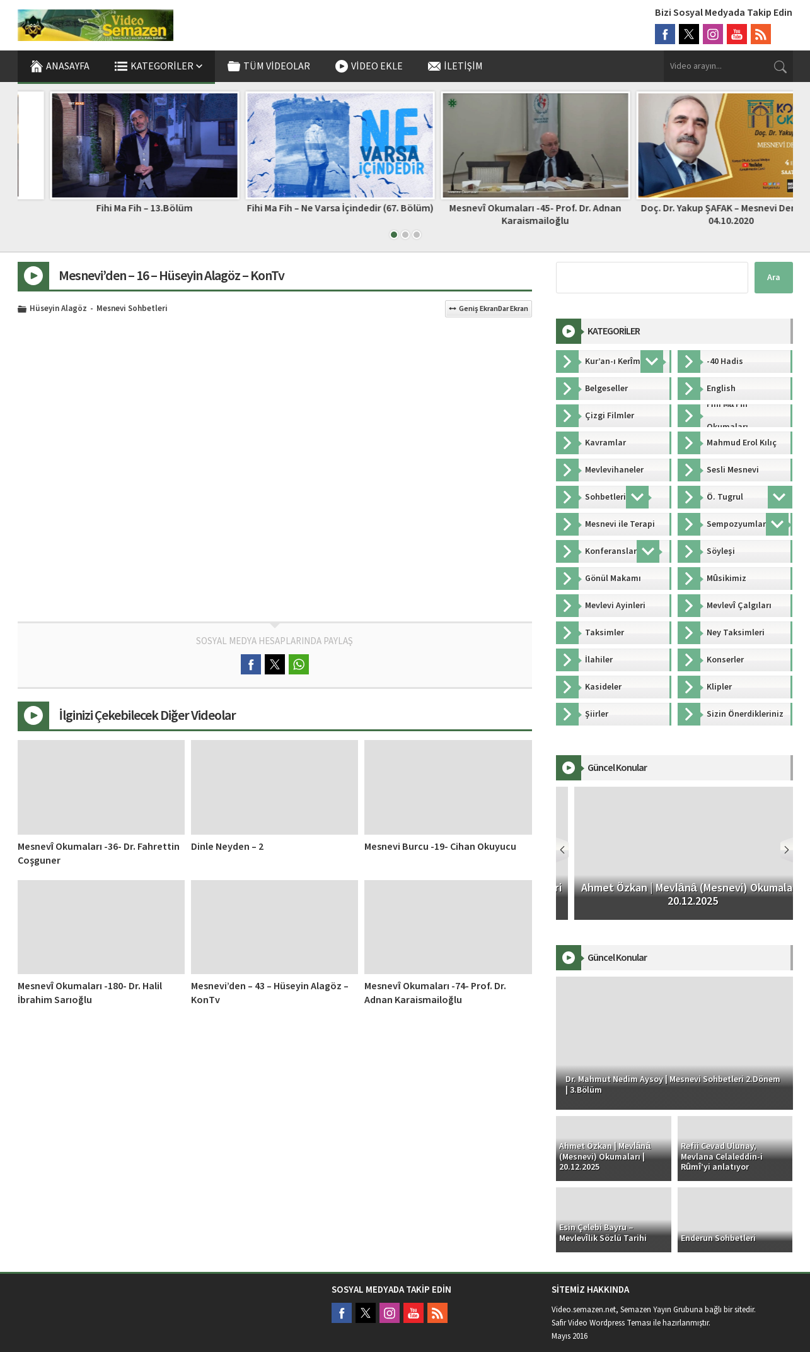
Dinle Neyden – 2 (227, 847)
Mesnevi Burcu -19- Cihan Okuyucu (440, 847)
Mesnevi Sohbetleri (132, 309)
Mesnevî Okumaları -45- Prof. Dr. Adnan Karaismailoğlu (698, 214)
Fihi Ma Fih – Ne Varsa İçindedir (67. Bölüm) (503, 208)
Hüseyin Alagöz (58, 309)
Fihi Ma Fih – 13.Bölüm (307, 208)
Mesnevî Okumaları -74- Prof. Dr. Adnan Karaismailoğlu (435, 993)
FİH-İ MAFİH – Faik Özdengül (112, 208)
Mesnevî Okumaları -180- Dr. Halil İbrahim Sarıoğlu (90, 993)
